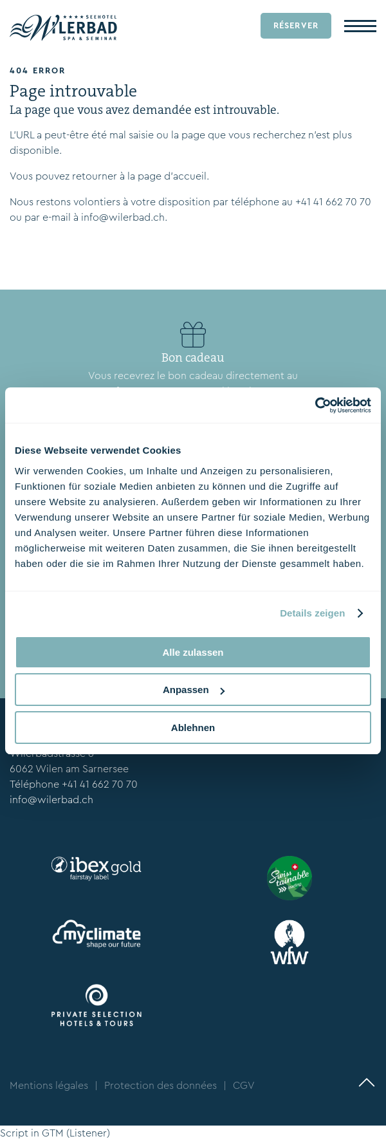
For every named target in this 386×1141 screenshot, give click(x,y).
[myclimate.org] (96, 934)
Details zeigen (312, 613)
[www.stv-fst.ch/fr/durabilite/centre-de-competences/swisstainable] (289, 878)
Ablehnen (193, 727)
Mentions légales (49, 1085)
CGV (244, 1085)
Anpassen (194, 689)
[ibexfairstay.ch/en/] (96, 869)
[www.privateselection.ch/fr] (96, 1005)
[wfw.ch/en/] (289, 942)
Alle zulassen (192, 652)
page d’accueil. (173, 176)
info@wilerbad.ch (123, 217)
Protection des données (160, 1085)
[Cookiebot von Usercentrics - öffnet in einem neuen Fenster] (315, 405)
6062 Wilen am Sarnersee (69, 768)
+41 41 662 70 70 (333, 201)
